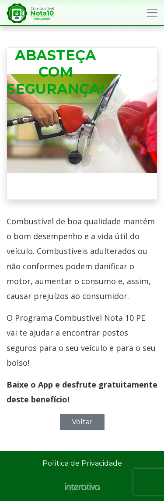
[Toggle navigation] (152, 12)
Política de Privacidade (82, 463)
